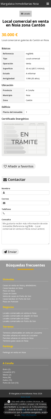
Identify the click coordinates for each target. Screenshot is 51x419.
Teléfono (6, 209)
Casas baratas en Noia (13, 288)
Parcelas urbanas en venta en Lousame (20, 335)
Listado (27, 13)
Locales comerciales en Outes (16, 318)
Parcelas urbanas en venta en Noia (18, 338)
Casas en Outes (10, 293)
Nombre (6, 188)
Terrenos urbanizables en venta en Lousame (22, 332)
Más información (28, 415)
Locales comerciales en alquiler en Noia (20, 316)
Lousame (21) (9, 372)
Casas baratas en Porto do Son (16, 299)
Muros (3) (7, 374)
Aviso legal (25, 397)
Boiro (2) (6, 369)
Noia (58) (7, 377)
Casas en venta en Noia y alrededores (19, 285)
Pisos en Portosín (10, 301)
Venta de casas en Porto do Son (17, 296)
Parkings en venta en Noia (14, 352)
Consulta (6, 219)
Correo (5, 198)
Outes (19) (7, 380)
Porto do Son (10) (10, 382)
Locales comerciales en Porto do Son (19, 321)
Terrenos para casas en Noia (15, 341)
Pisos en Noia (9, 291)
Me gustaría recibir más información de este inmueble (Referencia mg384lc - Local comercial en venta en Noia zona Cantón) (25, 232)
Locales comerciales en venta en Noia (19, 313)
